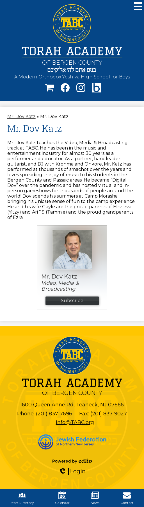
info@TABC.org (75, 422)
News (95, 498)
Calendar (62, 498)
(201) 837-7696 (55, 414)
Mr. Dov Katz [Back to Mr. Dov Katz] (21, 116)
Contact (127, 498)
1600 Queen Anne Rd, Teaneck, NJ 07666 (72, 405)
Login (72, 471)
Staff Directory (22, 498)
